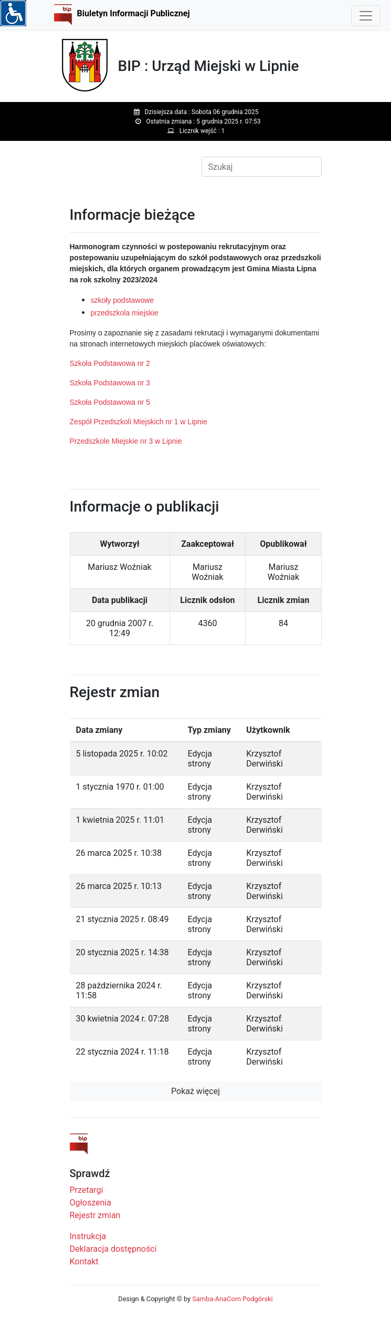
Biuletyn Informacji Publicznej (133, 13)
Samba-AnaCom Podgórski (232, 1299)
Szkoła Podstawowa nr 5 (110, 402)
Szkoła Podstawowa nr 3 (110, 383)
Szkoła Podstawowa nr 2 (110, 363)
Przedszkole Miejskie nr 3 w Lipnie (126, 441)
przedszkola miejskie (124, 313)
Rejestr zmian (95, 1215)
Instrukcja (88, 1236)
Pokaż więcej (195, 1091)
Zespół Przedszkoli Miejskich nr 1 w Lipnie (138, 421)
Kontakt (84, 1261)
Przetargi (86, 1190)
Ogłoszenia (90, 1203)
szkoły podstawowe (122, 300)
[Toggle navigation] (366, 15)
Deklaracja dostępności (113, 1249)
